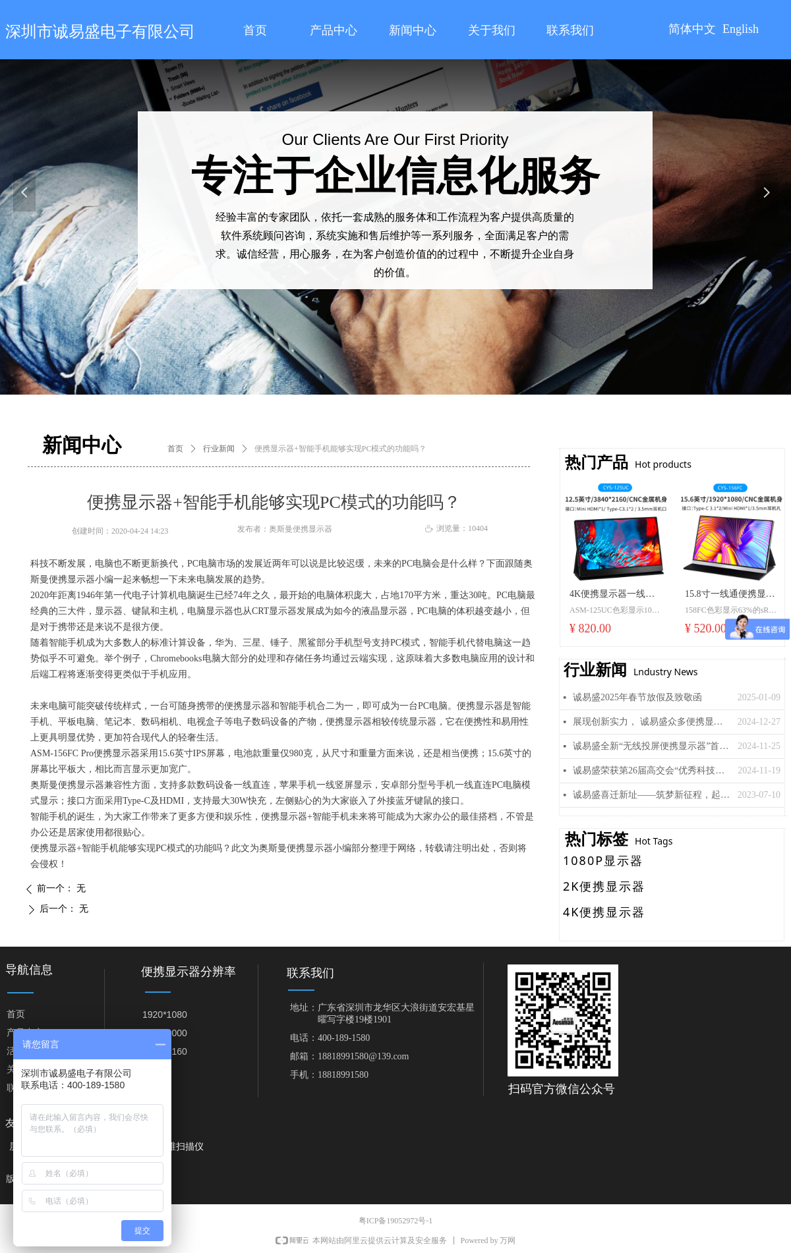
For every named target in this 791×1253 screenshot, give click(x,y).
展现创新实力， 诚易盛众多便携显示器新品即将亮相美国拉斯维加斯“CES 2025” (652, 722)
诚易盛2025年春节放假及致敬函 (637, 697)
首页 (175, 448)
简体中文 (692, 29)
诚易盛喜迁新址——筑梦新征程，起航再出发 (652, 795)
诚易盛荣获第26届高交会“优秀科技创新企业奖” (652, 770)
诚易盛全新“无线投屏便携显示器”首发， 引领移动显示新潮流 (652, 746)
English (740, 29)
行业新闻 (219, 448)
